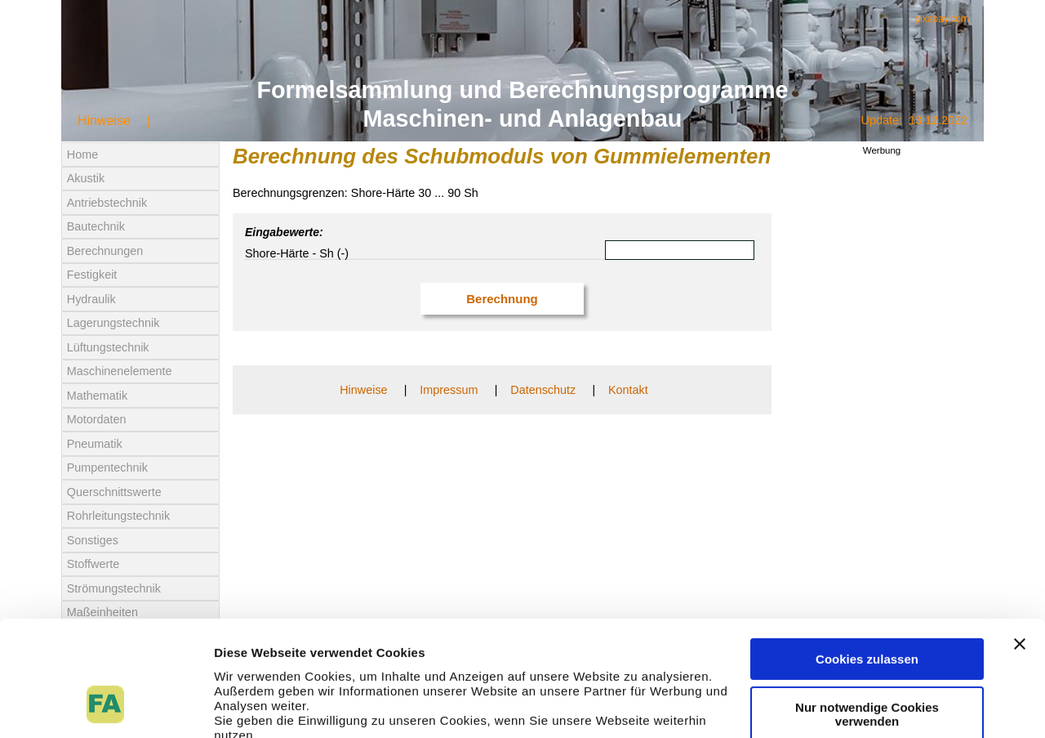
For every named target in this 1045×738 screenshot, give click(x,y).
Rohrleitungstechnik (118, 515)
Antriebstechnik (107, 202)
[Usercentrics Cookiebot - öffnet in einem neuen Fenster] (105, 706)
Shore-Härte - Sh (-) (297, 253)
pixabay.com (942, 19)
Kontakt (628, 389)
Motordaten (97, 419)
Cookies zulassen (867, 559)
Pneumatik (94, 443)
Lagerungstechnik (113, 322)
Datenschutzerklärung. (284, 663)
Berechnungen (105, 250)
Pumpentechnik (107, 467)
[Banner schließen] (1019, 543)
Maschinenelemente (119, 371)
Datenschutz (543, 389)
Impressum (449, 389)
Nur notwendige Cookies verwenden (867, 613)
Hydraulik (91, 299)
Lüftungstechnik (108, 347)
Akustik (85, 178)
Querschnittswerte (114, 492)
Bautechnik (96, 226)
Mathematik (97, 395)
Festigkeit (92, 274)
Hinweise (104, 120)
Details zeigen (255, 706)
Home (82, 154)
